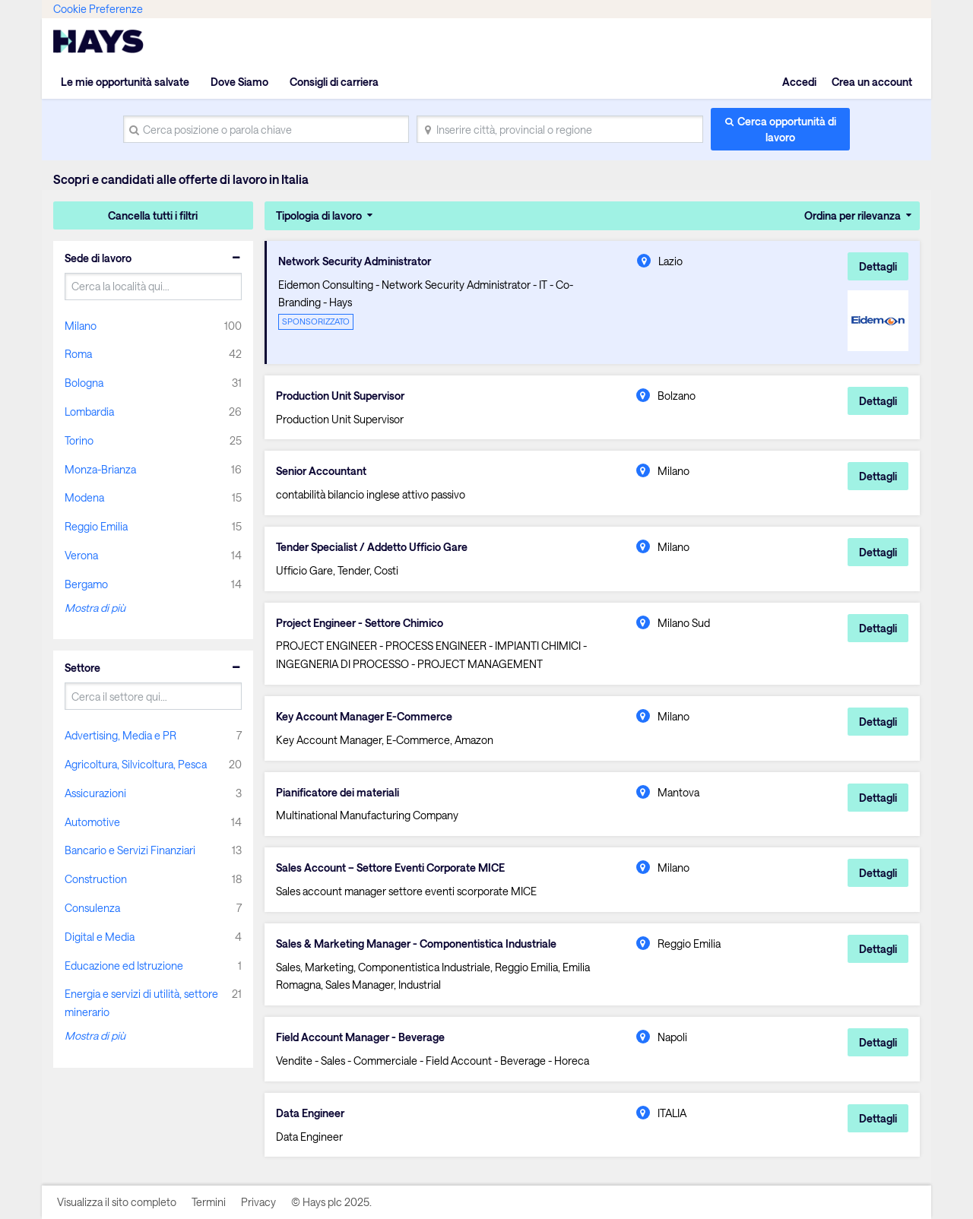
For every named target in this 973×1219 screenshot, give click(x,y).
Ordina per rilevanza (852, 215)
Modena (84, 497)
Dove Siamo (239, 81)
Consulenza (92, 907)
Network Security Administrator (354, 261)
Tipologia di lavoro (319, 215)
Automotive (92, 821)
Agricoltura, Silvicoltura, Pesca (136, 764)
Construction (96, 878)
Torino (79, 440)
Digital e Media (100, 936)
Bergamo (86, 584)
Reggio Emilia (96, 526)
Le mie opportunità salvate (125, 81)
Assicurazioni (95, 793)
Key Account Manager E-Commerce (364, 717)
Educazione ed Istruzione (124, 965)
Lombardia (89, 411)
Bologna (84, 382)
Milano (81, 325)
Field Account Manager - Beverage (360, 1037)
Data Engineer (310, 1113)
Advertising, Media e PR (120, 735)
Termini (209, 1201)
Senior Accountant (321, 471)
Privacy (258, 1201)
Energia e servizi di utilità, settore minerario (141, 1002)
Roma (78, 353)
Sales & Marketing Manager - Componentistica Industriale (416, 944)
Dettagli (878, 266)
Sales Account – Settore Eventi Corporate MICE (390, 868)
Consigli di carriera (334, 81)
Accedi (799, 81)
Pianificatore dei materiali (337, 793)
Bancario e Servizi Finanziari (130, 850)
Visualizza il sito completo (116, 1201)
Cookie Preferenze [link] (98, 8)
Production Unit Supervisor (340, 396)
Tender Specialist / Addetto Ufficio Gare (371, 547)
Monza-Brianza (100, 469)
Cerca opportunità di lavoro (786, 129)
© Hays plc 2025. (331, 1201)
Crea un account (872, 81)
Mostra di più (95, 607)
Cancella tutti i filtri (153, 215)
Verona (81, 555)
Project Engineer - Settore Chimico (359, 623)
